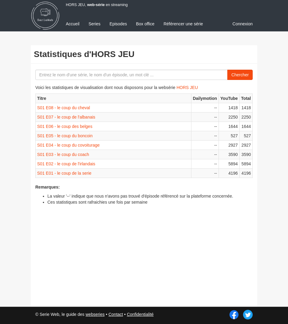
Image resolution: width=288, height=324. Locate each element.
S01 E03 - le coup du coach (63, 154)
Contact (115, 314)
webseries (94, 314)
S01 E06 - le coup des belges (64, 126)
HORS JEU (187, 87)
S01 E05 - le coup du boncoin (65, 135)
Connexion (242, 23)
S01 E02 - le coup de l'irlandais (66, 163)
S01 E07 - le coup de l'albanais (66, 117)
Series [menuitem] (94, 23)
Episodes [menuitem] (118, 23)
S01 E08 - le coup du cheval (63, 107)
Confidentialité (140, 314)
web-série (96, 5)
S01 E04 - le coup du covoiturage (68, 145)
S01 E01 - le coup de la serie (64, 173)
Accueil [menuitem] (72, 23)
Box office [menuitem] (145, 23)
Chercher (240, 74)
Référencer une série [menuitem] (183, 23)
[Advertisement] (194, 249)
